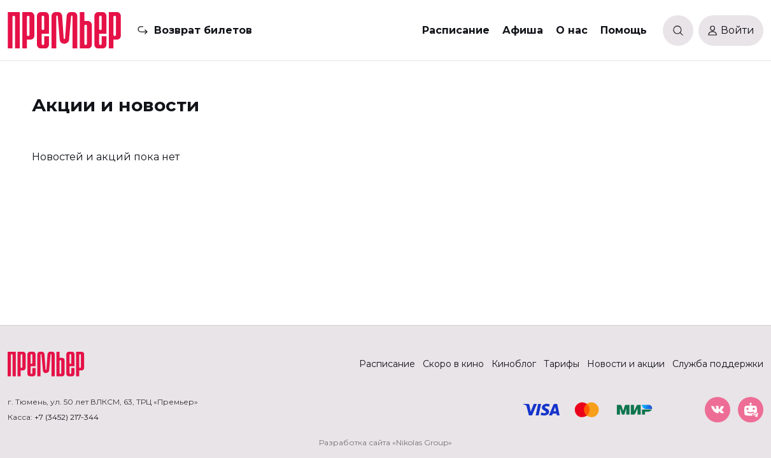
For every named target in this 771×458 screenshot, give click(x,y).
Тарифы (561, 364)
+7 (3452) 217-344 (66, 417)
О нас (572, 30)
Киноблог (514, 364)
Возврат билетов (203, 30)
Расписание (456, 30)
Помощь (623, 30)
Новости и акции (626, 364)
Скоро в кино (453, 364)
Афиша (522, 30)
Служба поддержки (717, 364)
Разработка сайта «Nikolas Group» (385, 442)
